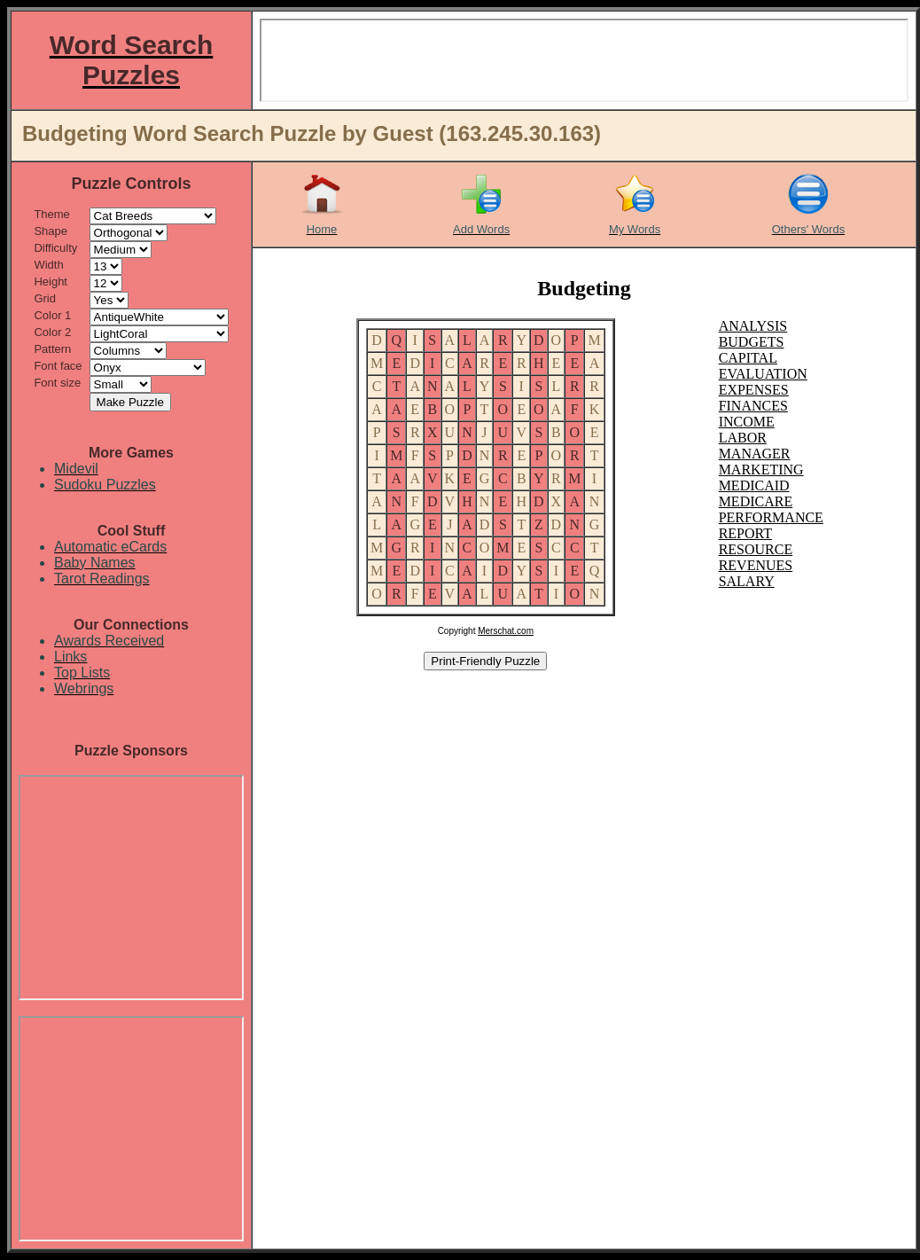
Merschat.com (506, 631)
